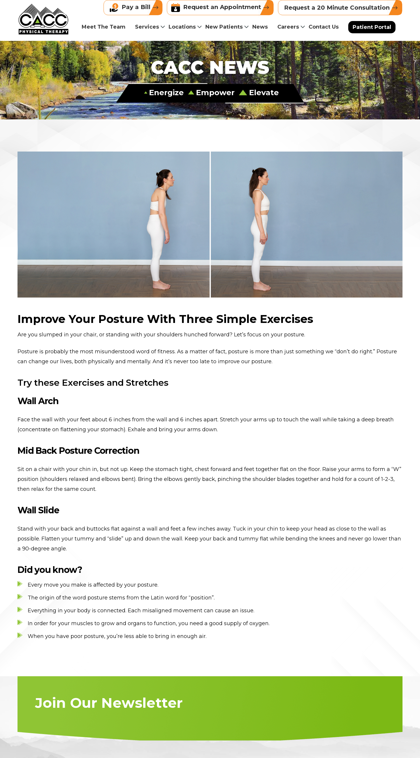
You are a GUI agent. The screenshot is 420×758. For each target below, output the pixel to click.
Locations (182, 27)
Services (147, 27)
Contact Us (324, 27)
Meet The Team (103, 27)
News (260, 27)
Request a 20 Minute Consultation (343, 7)
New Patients (224, 27)
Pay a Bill (136, 7)
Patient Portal (372, 27)
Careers (288, 27)
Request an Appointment (222, 7)
